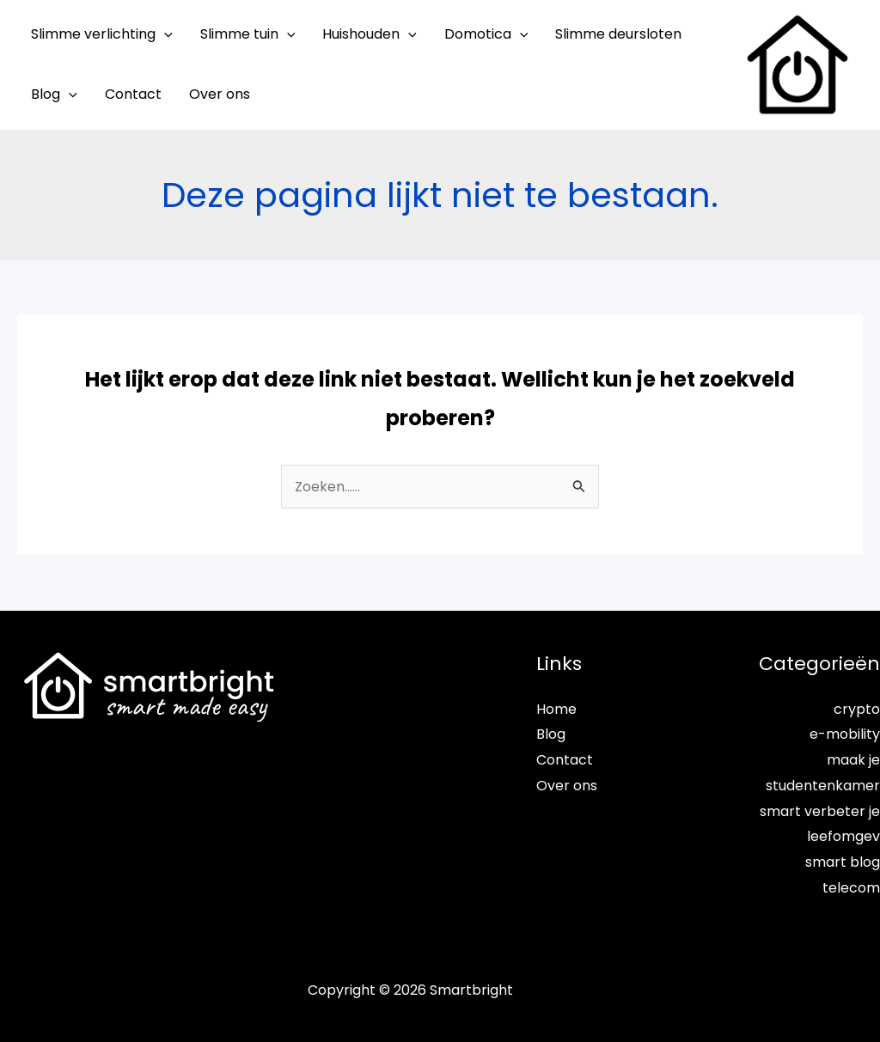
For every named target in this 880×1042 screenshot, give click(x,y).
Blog (550, 734)
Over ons (566, 785)
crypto (857, 709)
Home (556, 709)
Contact (564, 760)
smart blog (842, 862)
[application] (164, 34)
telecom (851, 888)
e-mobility (845, 734)
